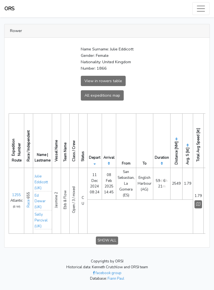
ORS (9, 8)
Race (28, 203)
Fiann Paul (116, 278)
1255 (16, 195)
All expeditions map (102, 95)
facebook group (107, 273)
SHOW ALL (107, 240)
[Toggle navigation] (201, 8)
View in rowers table (103, 81)
